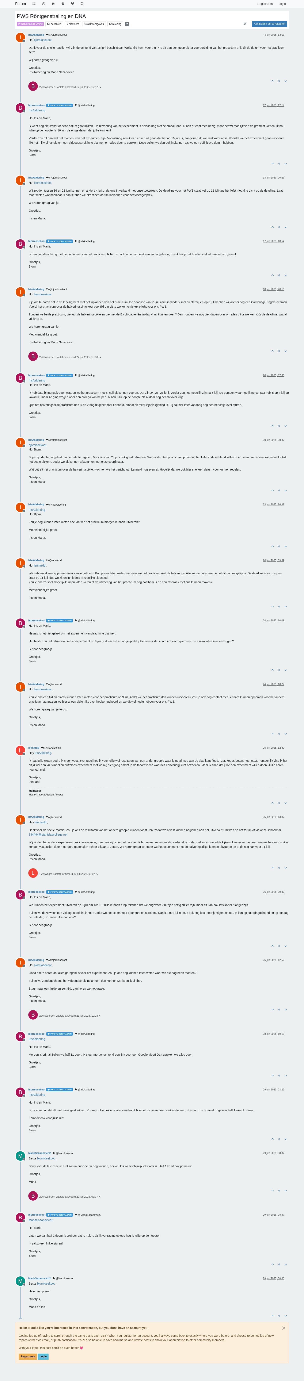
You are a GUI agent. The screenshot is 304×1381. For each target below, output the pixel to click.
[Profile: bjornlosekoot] (43, 40)
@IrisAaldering (85, 105)
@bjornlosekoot (56, 34)
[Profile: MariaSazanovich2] (41, 1220)
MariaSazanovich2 (39, 1153)
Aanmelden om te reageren (269, 23)
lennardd (33, 747)
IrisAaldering (36, 34)
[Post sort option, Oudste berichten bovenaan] (245, 24)
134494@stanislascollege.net (48, 834)
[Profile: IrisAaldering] (37, 110)
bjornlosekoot (36, 105)
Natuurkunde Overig (30, 24)
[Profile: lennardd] (40, 565)
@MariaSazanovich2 (88, 1214)
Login (43, 1356)
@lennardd (54, 560)
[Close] (284, 1328)
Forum (20, 4)
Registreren (28, 1356)
